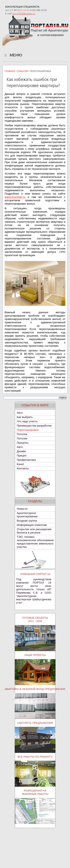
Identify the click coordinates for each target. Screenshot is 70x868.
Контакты (23, 468)
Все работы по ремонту (34, 756)
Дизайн (21, 451)
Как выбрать (25, 417)
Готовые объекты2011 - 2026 (35, 619)
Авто (20, 412)
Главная (10, 71)
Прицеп (21, 455)
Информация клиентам (32, 524)
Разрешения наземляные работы (35, 792)
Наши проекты (35, 655)
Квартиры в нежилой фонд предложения (35, 689)
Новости (22, 508)
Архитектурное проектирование (27, 514)
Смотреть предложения (35, 722)
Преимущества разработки (34, 425)
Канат (20, 464)
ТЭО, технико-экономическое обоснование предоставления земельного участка (35, 541)
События (22, 71)
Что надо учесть (27, 421)
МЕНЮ (13, 53)
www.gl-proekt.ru (15, 196)
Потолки (22, 438)
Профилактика (26, 459)
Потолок (22, 434)
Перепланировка (28, 429)
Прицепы (22, 442)
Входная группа (27, 520)
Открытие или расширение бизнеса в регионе (34, 531)
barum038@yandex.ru (24, 13)
